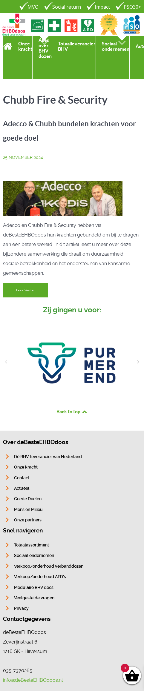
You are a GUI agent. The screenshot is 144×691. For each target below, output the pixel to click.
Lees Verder (25, 290)
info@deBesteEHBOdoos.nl (33, 680)
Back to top (72, 411)
